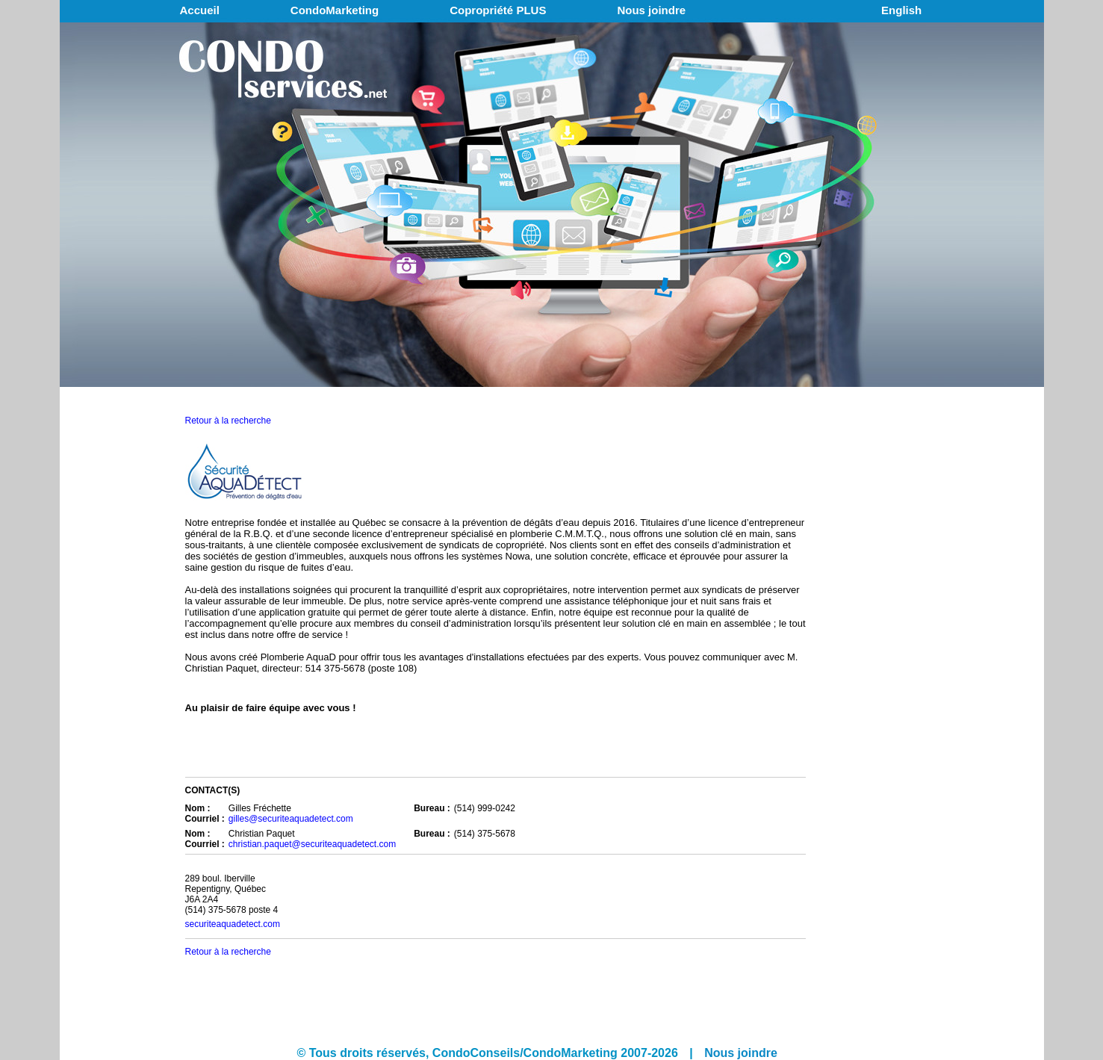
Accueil (200, 10)
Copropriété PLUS (498, 10)
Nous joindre (651, 10)
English (901, 10)
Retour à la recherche (228, 420)
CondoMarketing (334, 10)
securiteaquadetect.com (232, 924)
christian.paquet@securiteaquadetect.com (312, 844)
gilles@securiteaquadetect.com (291, 818)
